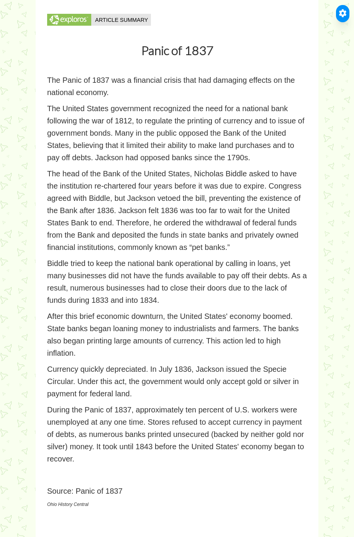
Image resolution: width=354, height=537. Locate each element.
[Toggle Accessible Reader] (342, 13)
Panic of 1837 (98, 491)
